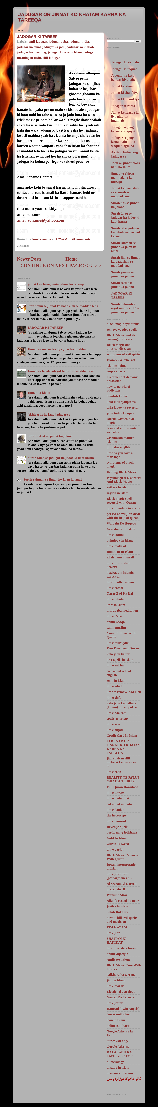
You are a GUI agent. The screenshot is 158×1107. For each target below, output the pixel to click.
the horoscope (117, 815)
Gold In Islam (117, 838)
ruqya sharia (116, 371)
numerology (115, 1062)
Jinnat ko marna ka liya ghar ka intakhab (58, 349)
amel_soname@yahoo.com (40, 220)
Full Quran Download (122, 787)
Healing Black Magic (122, 472)
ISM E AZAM (117, 927)
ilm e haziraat (116, 713)
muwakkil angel (118, 1041)
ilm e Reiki (114, 616)
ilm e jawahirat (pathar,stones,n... (119, 876)
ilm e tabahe (115, 599)
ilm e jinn (113, 933)
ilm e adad (114, 686)
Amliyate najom (118, 959)
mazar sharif (116, 889)
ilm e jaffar (115, 1003)
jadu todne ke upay (120, 413)
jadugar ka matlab (80, 47)
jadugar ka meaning (31, 52)
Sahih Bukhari (117, 912)
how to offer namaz (120, 582)
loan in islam (116, 1020)
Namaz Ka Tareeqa (120, 997)
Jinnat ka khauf (39, 393)
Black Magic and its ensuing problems (121, 337)
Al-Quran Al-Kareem (122, 883)
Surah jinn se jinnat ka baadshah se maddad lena (63, 306)
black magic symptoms (123, 324)
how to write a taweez (122, 948)
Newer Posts (29, 259)
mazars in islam (118, 1067)
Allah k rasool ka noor (123, 900)
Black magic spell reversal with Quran (121, 500)
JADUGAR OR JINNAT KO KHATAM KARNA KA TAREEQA (124, 747)
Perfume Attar (117, 895)
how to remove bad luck (124, 692)
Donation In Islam (120, 552)
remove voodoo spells (122, 329)
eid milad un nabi (119, 804)
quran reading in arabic (124, 508)
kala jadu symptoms (121, 402)
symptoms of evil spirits (124, 354)
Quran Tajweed (118, 844)
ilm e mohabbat (118, 798)
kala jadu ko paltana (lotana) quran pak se (122, 705)
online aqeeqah (117, 954)
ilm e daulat (115, 810)
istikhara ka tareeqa (121, 974)
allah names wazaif (120, 557)
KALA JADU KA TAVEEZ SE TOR (120, 1054)
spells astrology (118, 718)
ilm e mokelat (116, 546)
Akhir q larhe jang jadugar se (49, 414)
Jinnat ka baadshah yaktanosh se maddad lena (61, 371)
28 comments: (82, 239)
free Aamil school (119, 1014)
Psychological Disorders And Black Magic (124, 479)
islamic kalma (117, 365)
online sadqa (116, 622)
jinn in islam (116, 980)
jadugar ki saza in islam (65, 52)
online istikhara (118, 1026)
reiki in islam (116, 680)
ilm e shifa (114, 697)
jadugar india (79, 41)
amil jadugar (38, 41)
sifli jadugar (51, 58)
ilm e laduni (115, 535)
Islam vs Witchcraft (121, 360)
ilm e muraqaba (118, 643)
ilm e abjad (115, 730)
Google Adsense (118, 1046)
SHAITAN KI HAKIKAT (117, 940)
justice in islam (117, 906)
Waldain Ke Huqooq (121, 523)
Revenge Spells (117, 827)
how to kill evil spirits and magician (122, 919)
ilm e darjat (115, 849)
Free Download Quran (123, 648)
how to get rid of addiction (118, 388)
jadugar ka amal (29, 47)
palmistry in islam (120, 540)
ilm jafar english (118, 447)
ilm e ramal (115, 588)
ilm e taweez (115, 792)
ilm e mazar (115, 986)
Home (71, 259)
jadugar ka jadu (54, 47)
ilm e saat (113, 724)
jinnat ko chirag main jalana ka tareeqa (56, 284)
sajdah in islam (117, 493)
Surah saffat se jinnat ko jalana (50, 436)
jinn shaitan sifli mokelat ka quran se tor (121, 762)
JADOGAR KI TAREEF (37, 36)
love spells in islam (120, 659)
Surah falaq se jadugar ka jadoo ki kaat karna (61, 458)
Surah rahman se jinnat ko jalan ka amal (52, 479)
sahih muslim (116, 627)
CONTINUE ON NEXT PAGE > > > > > (60, 265)
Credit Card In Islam (122, 735)
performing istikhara (122, 832)
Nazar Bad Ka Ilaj (120, 593)
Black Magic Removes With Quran (122, 857)
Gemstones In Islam (121, 529)
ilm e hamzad (116, 821)
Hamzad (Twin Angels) (123, 1008)
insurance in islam (120, 1073)
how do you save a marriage (120, 455)
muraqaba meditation (122, 610)
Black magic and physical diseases (119, 346)
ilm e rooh (114, 772)
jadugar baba (58, 41)
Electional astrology (121, 991)
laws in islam (116, 605)
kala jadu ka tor (118, 654)
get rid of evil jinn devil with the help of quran (123, 516)
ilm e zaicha (115, 665)
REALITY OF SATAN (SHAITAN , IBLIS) (123, 779)
